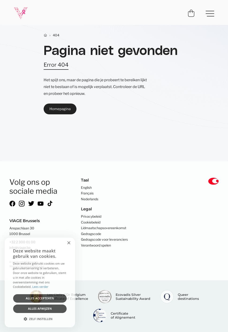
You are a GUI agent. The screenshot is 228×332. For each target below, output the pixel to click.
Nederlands (89, 199)
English (86, 187)
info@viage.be (19, 248)
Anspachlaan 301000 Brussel (21, 231)
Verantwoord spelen (96, 245)
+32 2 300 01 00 (22, 242)
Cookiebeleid (90, 222)
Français (87, 193)
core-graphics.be (33, 266)
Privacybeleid (91, 216)
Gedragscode (91, 234)
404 (56, 35)
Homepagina (60, 109)
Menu (207, 11)
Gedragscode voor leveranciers (104, 239)
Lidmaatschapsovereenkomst (103, 228)
